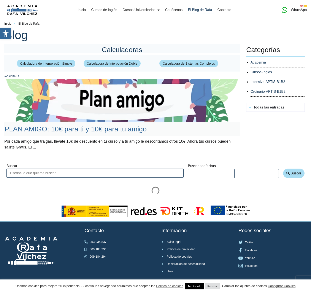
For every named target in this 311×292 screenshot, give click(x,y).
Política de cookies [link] (169, 286)
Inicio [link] (82, 10)
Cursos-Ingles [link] (261, 72)
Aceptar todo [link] (194, 286)
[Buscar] (95, 173)
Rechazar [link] (213, 286)
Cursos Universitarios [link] (141, 9)
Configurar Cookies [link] (281, 286)
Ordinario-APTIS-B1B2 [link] (268, 91)
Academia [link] (12, 76)
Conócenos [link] (173, 10)
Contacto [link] (224, 10)
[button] (275, 107)
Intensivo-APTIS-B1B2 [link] (268, 82)
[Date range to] (256, 173)
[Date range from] (210, 173)
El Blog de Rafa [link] (200, 10)
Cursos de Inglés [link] (104, 10)
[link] (5, 33)
